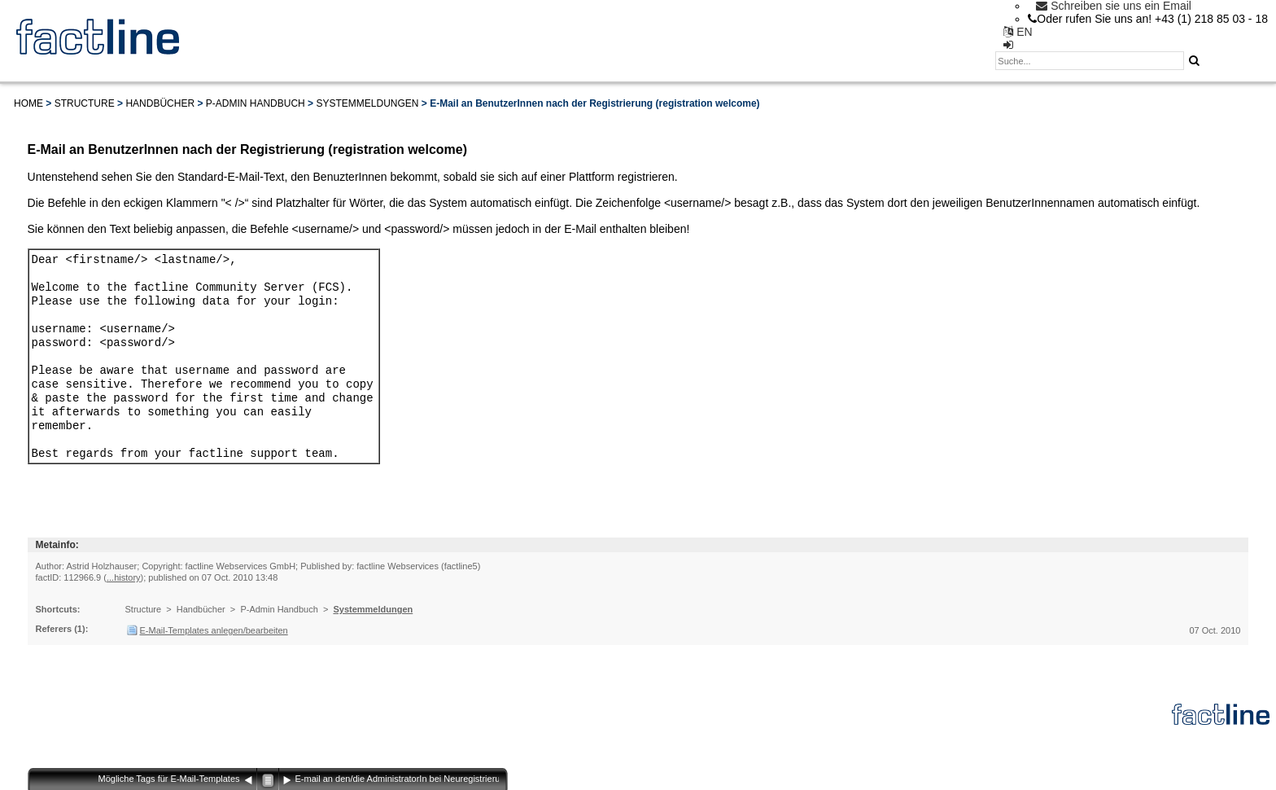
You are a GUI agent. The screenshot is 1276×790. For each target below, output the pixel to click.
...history (124, 602)
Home (28, 103)
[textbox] (1089, 60)
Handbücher (159, 103)
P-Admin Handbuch (255, 103)
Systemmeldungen (367, 103)
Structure (85, 103)
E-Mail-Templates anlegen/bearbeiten (214, 655)
